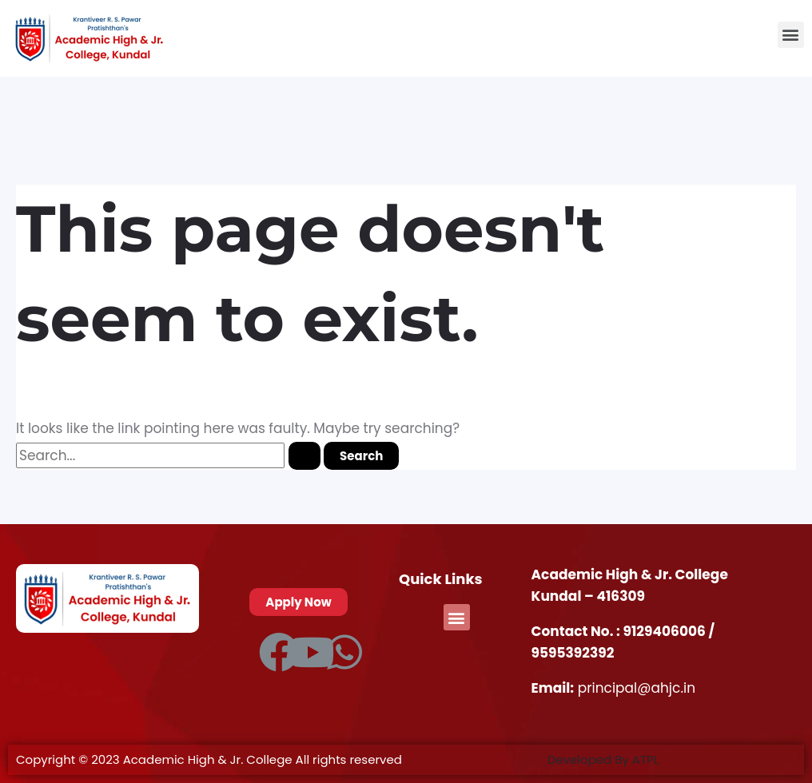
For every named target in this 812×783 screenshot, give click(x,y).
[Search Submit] (304, 456)
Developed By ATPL (603, 759)
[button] (791, 35)
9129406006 (665, 631)
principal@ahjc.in (636, 688)
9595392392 (573, 652)
